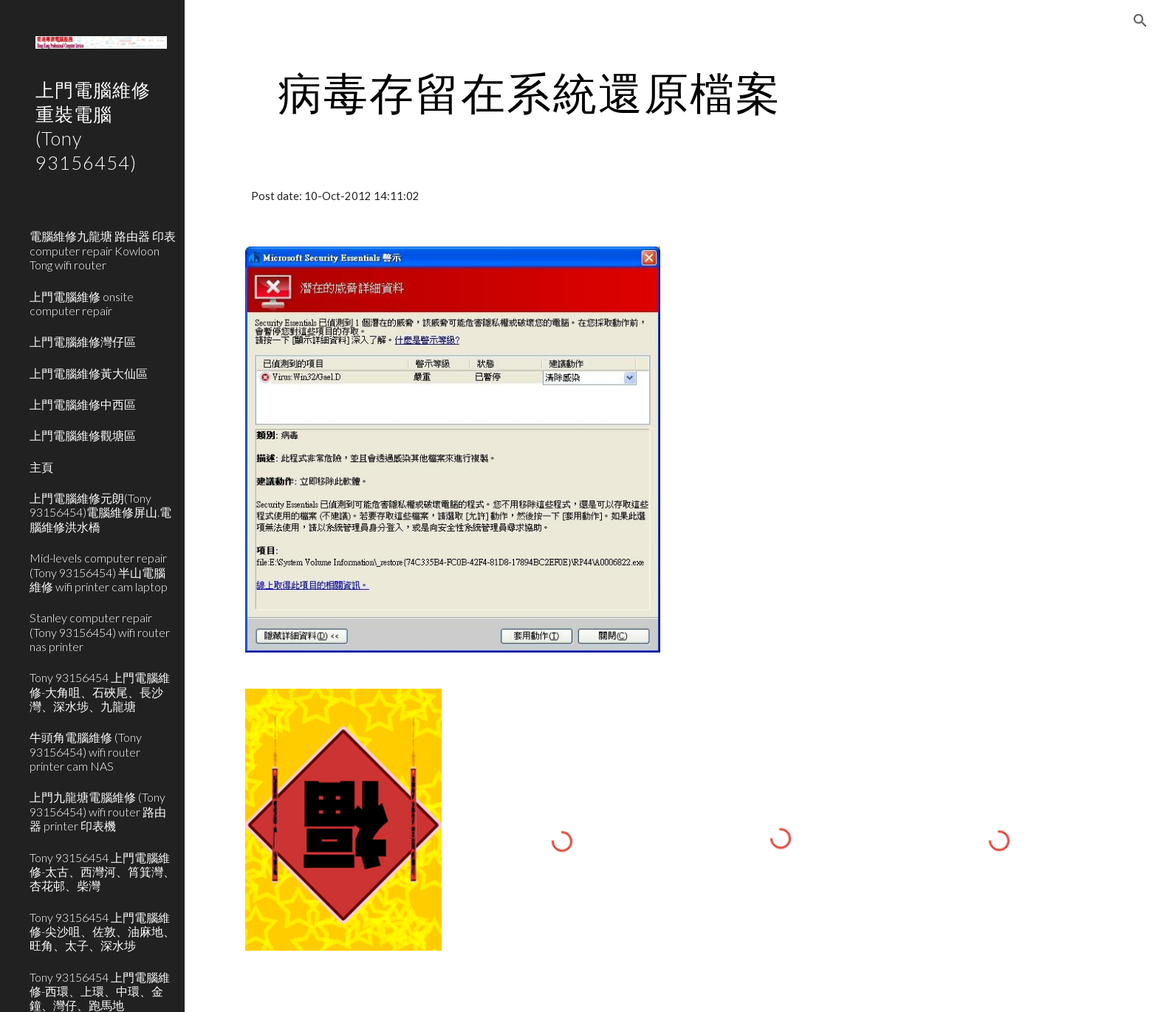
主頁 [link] (41, 467)
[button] (1140, 20)
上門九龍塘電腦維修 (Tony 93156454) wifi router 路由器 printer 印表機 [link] (98, 811)
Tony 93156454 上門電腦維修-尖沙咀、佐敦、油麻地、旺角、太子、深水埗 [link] (102, 931)
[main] (529, 92)
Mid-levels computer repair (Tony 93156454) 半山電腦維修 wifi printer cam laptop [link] (99, 572)
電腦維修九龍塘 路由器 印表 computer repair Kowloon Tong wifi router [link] (103, 250)
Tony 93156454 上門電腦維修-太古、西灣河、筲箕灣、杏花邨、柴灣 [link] (102, 871)
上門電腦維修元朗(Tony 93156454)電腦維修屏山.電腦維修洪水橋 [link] (100, 512)
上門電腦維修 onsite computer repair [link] (82, 303)
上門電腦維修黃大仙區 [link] (89, 373)
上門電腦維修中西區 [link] (83, 404)
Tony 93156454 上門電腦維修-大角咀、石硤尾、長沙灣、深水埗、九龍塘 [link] (100, 691)
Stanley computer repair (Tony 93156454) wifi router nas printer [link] (100, 631)
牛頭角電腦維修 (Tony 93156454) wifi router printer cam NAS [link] (86, 751)
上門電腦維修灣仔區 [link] (83, 341)
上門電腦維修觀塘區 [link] (83, 435)
